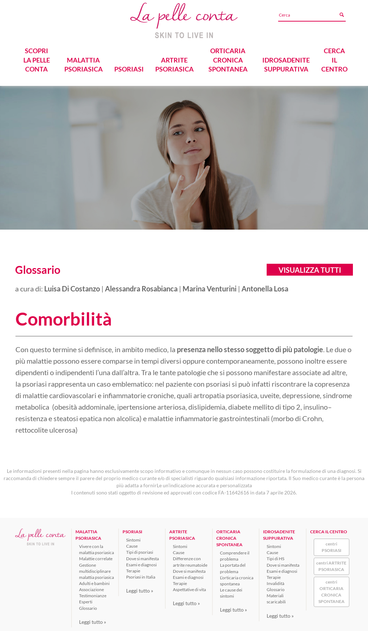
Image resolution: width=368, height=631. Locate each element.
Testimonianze (92, 594)
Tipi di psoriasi (139, 550)
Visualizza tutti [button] (310, 268)
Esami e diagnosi (141, 563)
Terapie (133, 569)
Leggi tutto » (92, 620)
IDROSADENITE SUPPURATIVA (286, 63)
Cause (132, 544)
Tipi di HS (275, 557)
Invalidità (275, 582)
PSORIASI (128, 68)
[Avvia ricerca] (342, 14)
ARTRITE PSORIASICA (174, 63)
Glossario (88, 606)
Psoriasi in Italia (140, 575)
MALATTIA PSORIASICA (83, 63)
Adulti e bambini (94, 582)
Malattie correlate (95, 557)
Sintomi (133, 538)
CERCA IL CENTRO (334, 58)
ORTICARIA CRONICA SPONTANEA (228, 58)
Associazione (91, 588)
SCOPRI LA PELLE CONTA (36, 58)
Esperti (85, 600)
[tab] (184, 317)
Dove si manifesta (142, 556)
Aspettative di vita (189, 588)
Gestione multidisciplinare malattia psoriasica (96, 569)
